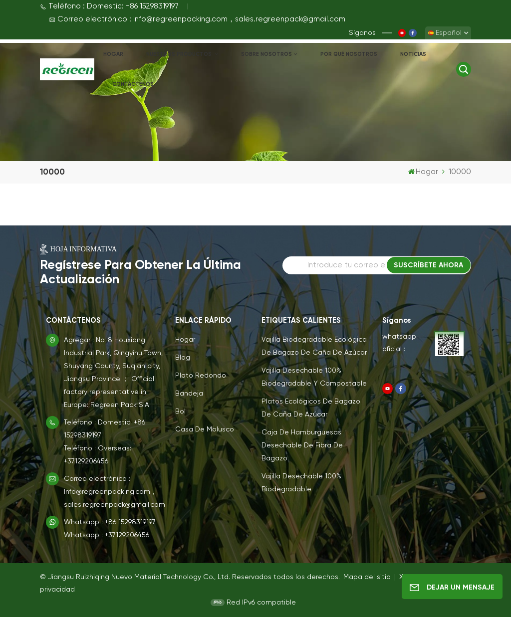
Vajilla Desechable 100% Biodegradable (301, 483)
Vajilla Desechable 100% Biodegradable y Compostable (314, 377)
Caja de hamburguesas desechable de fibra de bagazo (302, 445)
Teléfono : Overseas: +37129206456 (97, 455)
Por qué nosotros (348, 54)
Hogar (113, 54)
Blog (182, 357)
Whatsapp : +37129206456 (106, 535)
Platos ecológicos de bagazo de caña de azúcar (310, 408)
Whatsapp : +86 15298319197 (110, 522)
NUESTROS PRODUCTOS (179, 54)
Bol (180, 411)
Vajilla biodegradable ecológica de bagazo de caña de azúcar (314, 346)
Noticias (413, 54)
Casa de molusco (204, 429)
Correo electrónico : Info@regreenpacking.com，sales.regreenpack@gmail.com (197, 19)
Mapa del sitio (368, 577)
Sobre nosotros (266, 54)
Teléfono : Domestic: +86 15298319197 (109, 6)
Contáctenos (133, 84)
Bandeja (189, 393)
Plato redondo (200, 375)
